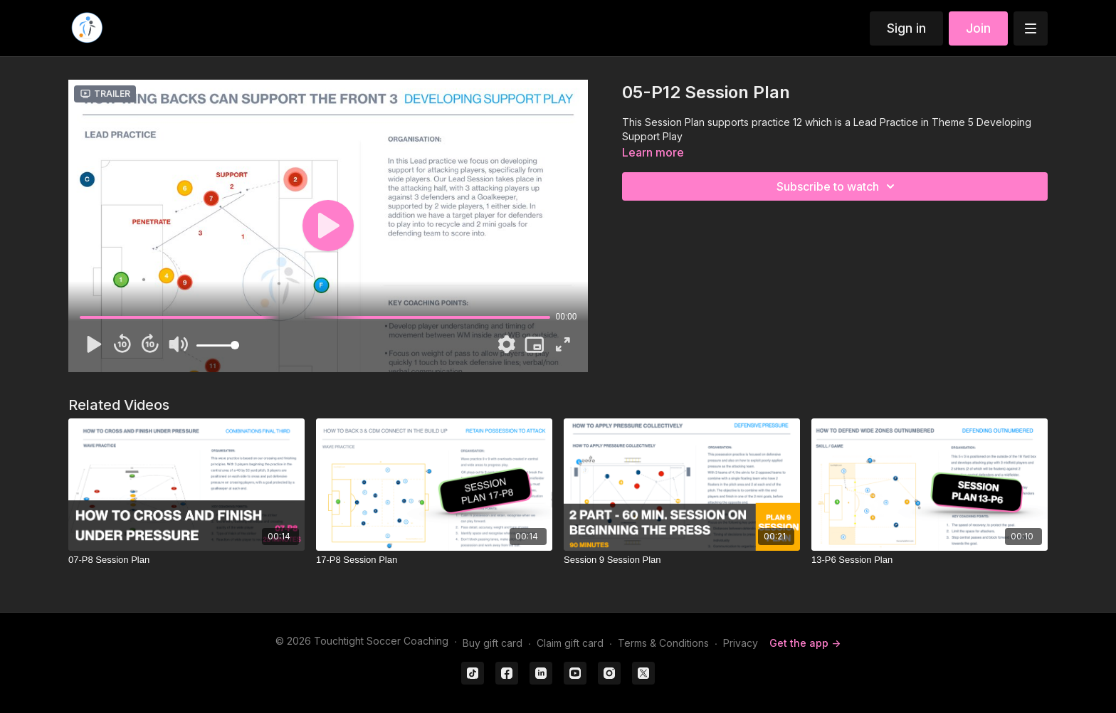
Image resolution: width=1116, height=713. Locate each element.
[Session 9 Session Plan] (682, 560)
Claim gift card (570, 643)
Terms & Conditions (663, 643)
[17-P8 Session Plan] (434, 560)
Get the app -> (805, 643)
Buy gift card (492, 643)
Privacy (740, 643)
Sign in (906, 28)
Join (978, 28)
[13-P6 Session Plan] (929, 560)
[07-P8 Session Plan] (186, 560)
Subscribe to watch (838, 186)
